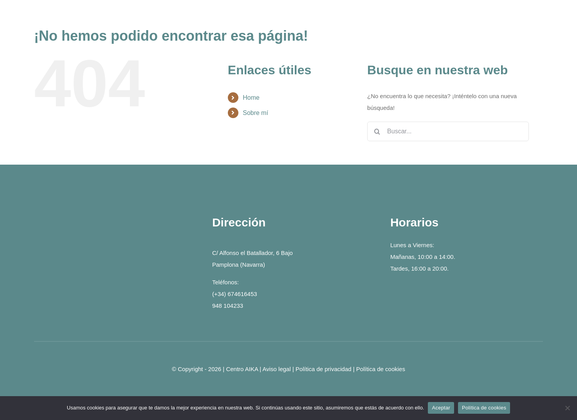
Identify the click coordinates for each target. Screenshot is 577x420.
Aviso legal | (279, 369)
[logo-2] (110, 218)
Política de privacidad (324, 369)
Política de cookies (380, 369)
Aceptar (441, 408)
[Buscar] (377, 131)
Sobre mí (255, 112)
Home (251, 97)
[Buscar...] (448, 131)
